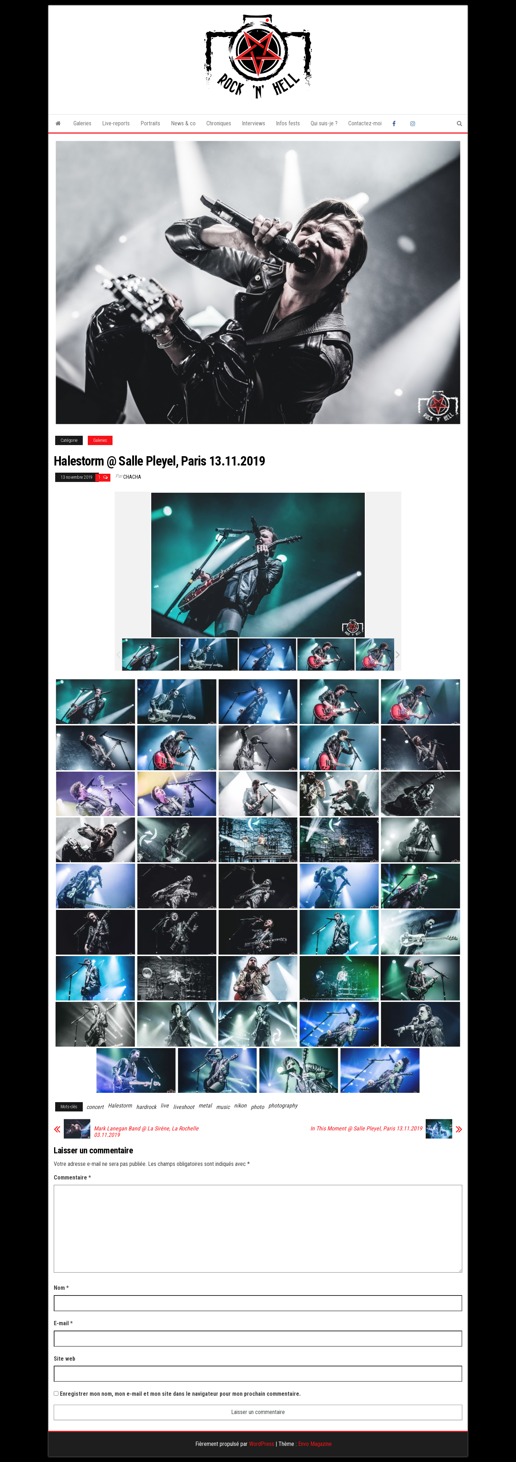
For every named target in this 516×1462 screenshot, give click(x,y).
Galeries (82, 123)
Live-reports (116, 123)
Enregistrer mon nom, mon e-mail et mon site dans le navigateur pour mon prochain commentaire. (180, 1393)
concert (95, 1107)
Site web (64, 1358)
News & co (183, 123)
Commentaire (72, 1177)
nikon (240, 1105)
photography (282, 1105)
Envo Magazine (315, 1444)
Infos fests (288, 123)
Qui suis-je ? (324, 123)
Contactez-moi (365, 123)
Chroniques (218, 123)
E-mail (63, 1323)
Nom (61, 1287)
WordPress (261, 1444)
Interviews (253, 123)
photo (257, 1107)
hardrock (146, 1107)
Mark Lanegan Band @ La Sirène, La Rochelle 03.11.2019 (146, 1131)
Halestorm (120, 1105)
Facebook (396, 123)
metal (205, 1105)
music (223, 1107)
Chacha (132, 477)
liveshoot (183, 1107)
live (165, 1105)
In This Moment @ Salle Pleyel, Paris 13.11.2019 (366, 1128)
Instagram (414, 123)
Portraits (150, 123)
